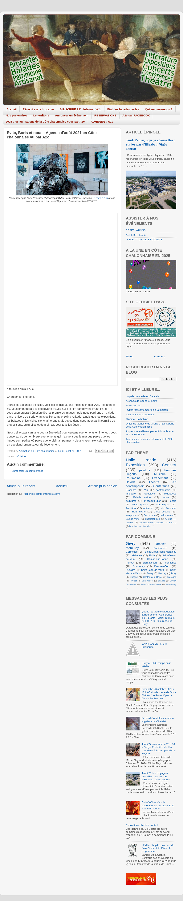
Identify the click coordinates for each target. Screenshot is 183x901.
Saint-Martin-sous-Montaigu (160, 551)
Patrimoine (133, 478)
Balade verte (133, 519)
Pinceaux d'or (152, 500)
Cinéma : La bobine (137, 419)
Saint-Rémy (171, 584)
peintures (131, 500)
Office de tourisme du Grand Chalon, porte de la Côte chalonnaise (150, 425)
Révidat (133, 581)
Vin (146, 490)
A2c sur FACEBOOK (136, 115)
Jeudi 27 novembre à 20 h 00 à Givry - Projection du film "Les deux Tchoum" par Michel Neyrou (158, 749)
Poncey (130, 562)
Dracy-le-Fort (161, 566)
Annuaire (159, 356)
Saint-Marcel (147, 581)
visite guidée (140, 504)
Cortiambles (160, 548)
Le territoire (41, 115)
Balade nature (142, 497)
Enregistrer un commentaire (27, 470)
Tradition (131, 508)
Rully (152, 555)
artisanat (148, 508)
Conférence (161, 486)
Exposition (135, 465)
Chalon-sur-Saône (157, 559)
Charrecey (139, 566)
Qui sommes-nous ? (159, 109)
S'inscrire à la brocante (38, 109)
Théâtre (153, 482)
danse (165, 497)
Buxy (173, 573)
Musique (160, 474)
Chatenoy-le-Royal (152, 577)
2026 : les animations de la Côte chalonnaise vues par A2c (45, 121)
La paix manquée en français (142, 396)
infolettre (21, 456)
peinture (144, 470)
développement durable (151, 522)
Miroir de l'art (133, 405)
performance (166, 515)
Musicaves (170, 493)
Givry (130, 543)
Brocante (131, 490)
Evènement (160, 478)
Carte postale (162, 511)
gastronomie (163, 490)
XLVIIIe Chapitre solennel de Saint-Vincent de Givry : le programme (157, 848)
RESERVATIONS (105, 115)
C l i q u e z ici (101, 198)
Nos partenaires (16, 115)
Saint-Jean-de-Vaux (152, 569)
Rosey (150, 573)
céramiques (163, 504)
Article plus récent (21, 486)
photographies (152, 519)
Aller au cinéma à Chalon (140, 414)
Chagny (134, 577)
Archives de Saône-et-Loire (141, 400)
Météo (129, 356)
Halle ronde (141, 460)
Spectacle (150, 493)
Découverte (150, 515)
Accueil (11, 109)
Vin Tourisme (168, 508)
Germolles (132, 551)
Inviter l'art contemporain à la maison (147, 409)
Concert (169, 465)
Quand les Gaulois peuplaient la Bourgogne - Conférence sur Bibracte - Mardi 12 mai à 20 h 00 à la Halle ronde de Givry (158, 617)
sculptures (132, 515)
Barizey (162, 573)
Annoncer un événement (71, 115)
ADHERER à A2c (102, 121)
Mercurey (132, 548)
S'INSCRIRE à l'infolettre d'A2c (80, 109)
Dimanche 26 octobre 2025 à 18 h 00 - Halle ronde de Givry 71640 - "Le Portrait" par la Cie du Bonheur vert (158, 694)
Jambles (160, 544)
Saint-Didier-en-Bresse (151, 584)
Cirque (168, 519)
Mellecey (137, 555)
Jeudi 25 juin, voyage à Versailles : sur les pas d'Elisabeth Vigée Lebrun (150, 144)
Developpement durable (140, 526)
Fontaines (170, 562)
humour (130, 522)
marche (172, 522)
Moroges (171, 577)
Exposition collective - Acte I (142, 825)
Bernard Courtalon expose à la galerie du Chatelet (157, 720)
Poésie (172, 500)
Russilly (130, 569)
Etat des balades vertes (123, 109)
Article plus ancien (102, 486)
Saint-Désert (150, 562)
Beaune (161, 581)
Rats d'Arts (139, 511)
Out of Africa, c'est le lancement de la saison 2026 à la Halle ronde (157, 805)
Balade (130, 482)
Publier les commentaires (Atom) (41, 493)
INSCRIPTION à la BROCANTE (144, 239)
